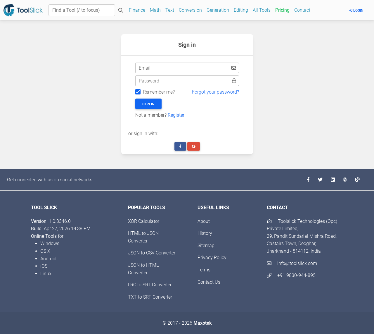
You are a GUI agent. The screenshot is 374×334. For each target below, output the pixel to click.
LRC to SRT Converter (150, 284)
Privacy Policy (212, 257)
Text (169, 10)
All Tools (262, 10)
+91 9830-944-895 (291, 275)
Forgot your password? (215, 92)
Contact (302, 10)
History (205, 233)
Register (176, 115)
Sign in (148, 104)
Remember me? (159, 92)
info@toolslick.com (292, 263)
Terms (204, 270)
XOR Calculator (143, 221)
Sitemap (206, 245)
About (204, 221)
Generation (218, 10)
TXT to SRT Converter (150, 297)
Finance (137, 10)
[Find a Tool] (82, 10)
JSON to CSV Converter (151, 253)
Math (155, 10)
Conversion (190, 10)
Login (356, 10)
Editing (241, 10)
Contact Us (209, 282)
